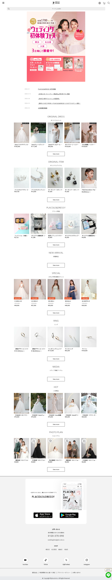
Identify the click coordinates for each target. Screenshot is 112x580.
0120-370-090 (56, 536)
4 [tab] (56, 84)
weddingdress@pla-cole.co (56, 540)
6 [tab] (59, 84)
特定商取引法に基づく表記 (47, 572)
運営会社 (34, 572)
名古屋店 (54, 549)
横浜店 (48, 549)
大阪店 (66, 549)
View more (56, 154)
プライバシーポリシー (63, 572)
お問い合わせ (76, 572)
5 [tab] (58, 84)
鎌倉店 (60, 549)
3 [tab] (55, 84)
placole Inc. (54, 578)
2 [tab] (53, 84)
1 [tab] (52, 84)
